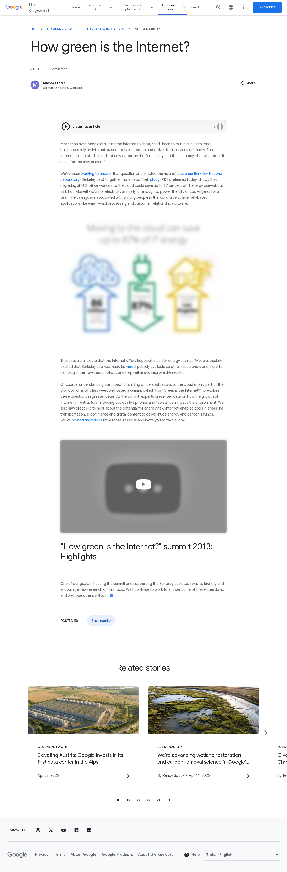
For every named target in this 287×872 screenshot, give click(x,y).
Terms (59, 854)
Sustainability (101, 621)
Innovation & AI (100, 7)
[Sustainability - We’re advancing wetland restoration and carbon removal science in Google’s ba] (203, 736)
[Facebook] (76, 830)
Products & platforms (139, 7)
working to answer (96, 173)
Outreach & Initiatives (104, 29)
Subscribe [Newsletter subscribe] (267, 7)
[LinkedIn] (89, 830)
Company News (60, 29)
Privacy (42, 854)
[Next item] (265, 733)
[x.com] (50, 830)
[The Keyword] (33, 29)
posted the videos (87, 420)
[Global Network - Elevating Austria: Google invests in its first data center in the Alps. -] (83, 736)
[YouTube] (63, 830)
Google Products (117, 854)
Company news (174, 7)
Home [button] (75, 7)
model (131, 366)
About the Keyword (156, 854)
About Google (83, 854)
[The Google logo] (17, 854)
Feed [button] (195, 7)
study (155, 179)
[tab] (118, 800)
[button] (247, 83)
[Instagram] (37, 830)
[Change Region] (242, 854)
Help (192, 855)
